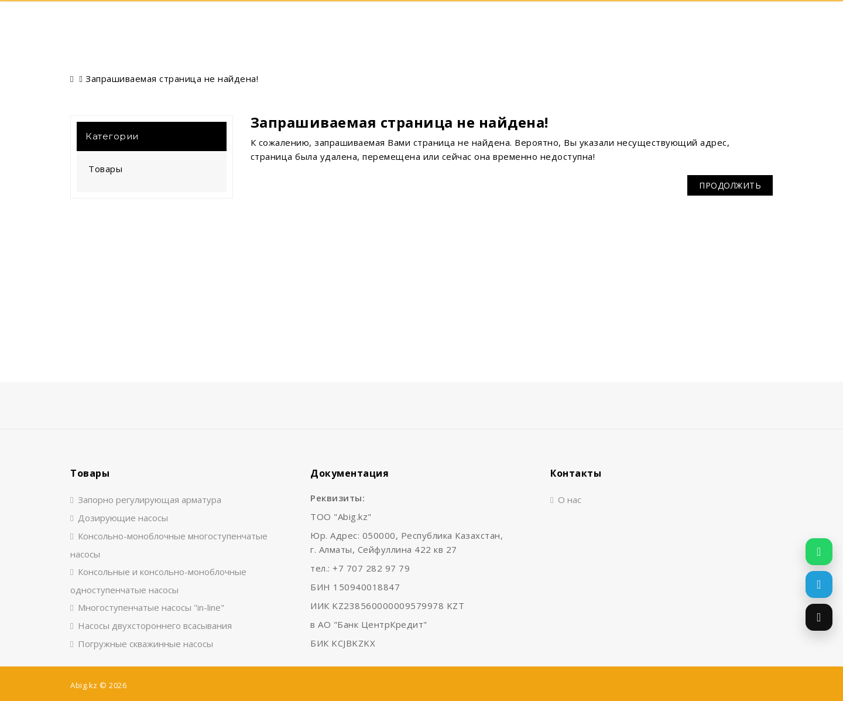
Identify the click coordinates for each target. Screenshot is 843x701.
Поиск (136, 21)
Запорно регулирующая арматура (149, 499)
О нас (439, 21)
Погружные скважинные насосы (145, 643)
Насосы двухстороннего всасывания (155, 625)
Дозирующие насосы (123, 518)
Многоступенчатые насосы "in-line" (151, 607)
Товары (105, 169)
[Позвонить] (819, 617)
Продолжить (730, 185)
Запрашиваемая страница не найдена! (171, 78)
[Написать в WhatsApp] (819, 551)
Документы (508, 21)
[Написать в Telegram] (819, 584)
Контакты (585, 21)
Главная (304, 21)
